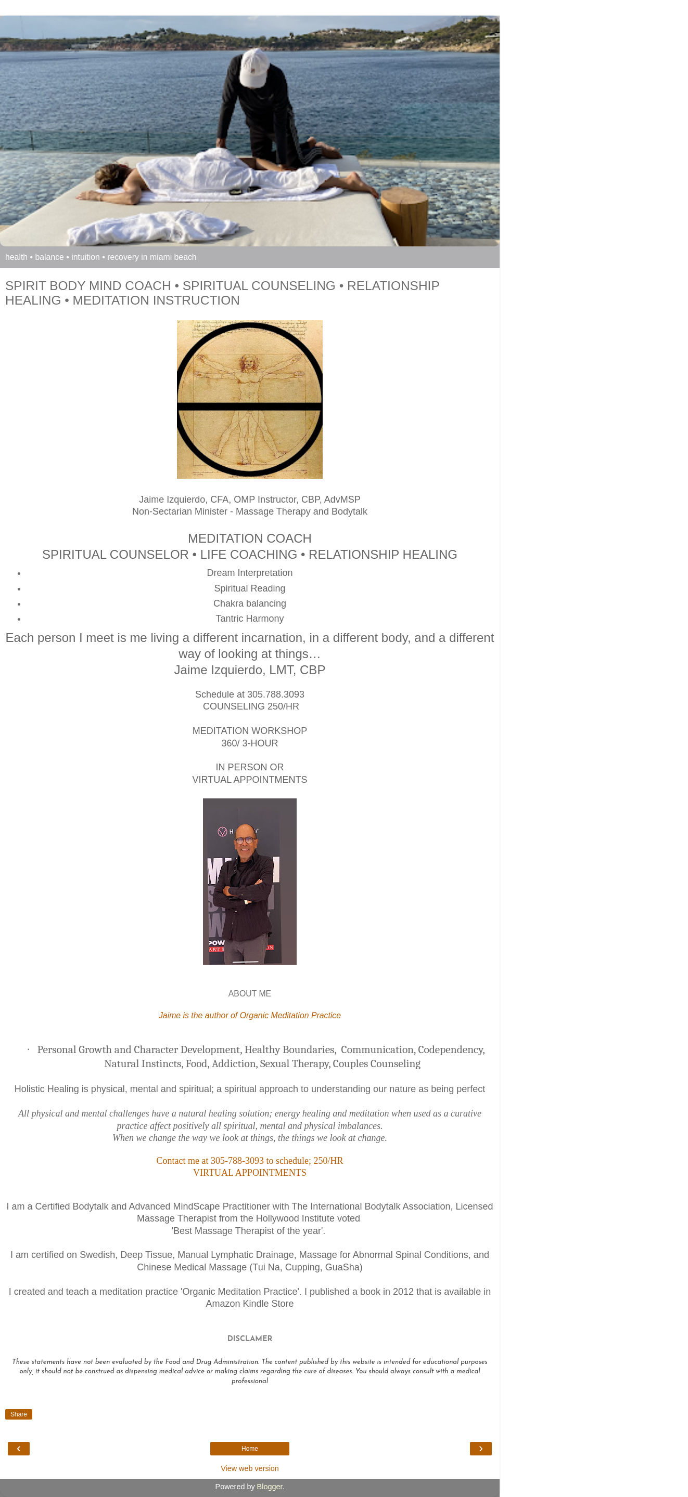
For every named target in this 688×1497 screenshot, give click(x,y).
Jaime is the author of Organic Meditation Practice (250, 1015)
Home (249, 1448)
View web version (250, 1468)
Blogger (270, 1486)
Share (18, 1414)
